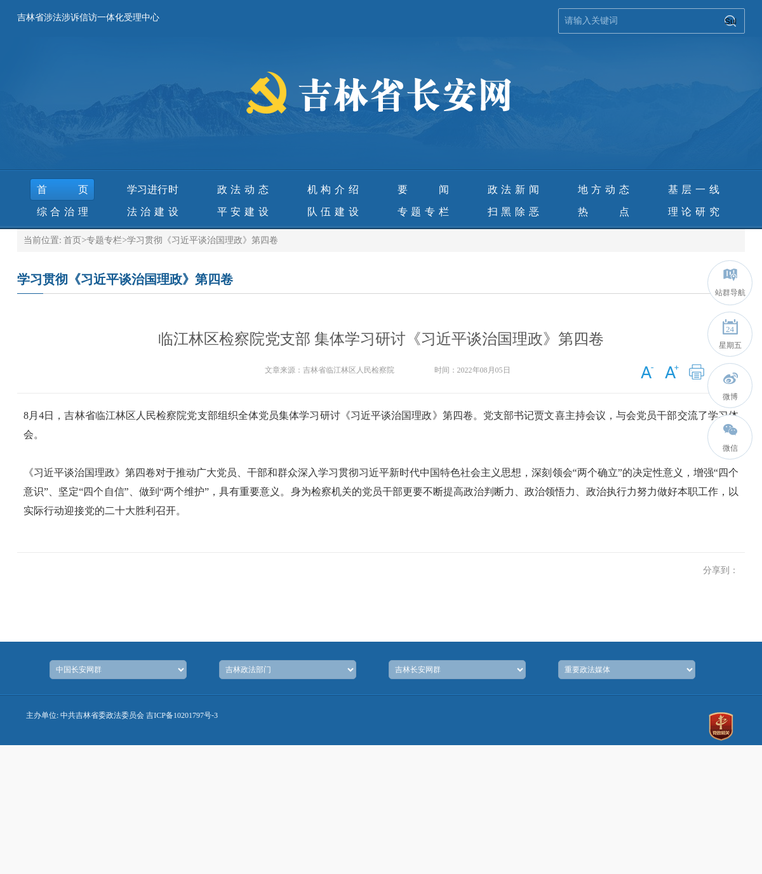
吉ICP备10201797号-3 (182, 715)
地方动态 (603, 189)
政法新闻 (513, 189)
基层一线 (693, 189)
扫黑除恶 (513, 211)
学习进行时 (152, 189)
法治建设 (152, 211)
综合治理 (62, 211)
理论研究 (693, 211)
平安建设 (243, 211)
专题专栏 (423, 211)
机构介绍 (333, 189)
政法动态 (243, 189)
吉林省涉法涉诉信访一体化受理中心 (88, 17)
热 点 (603, 211)
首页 (62, 189)
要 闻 (423, 189)
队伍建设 (333, 211)
